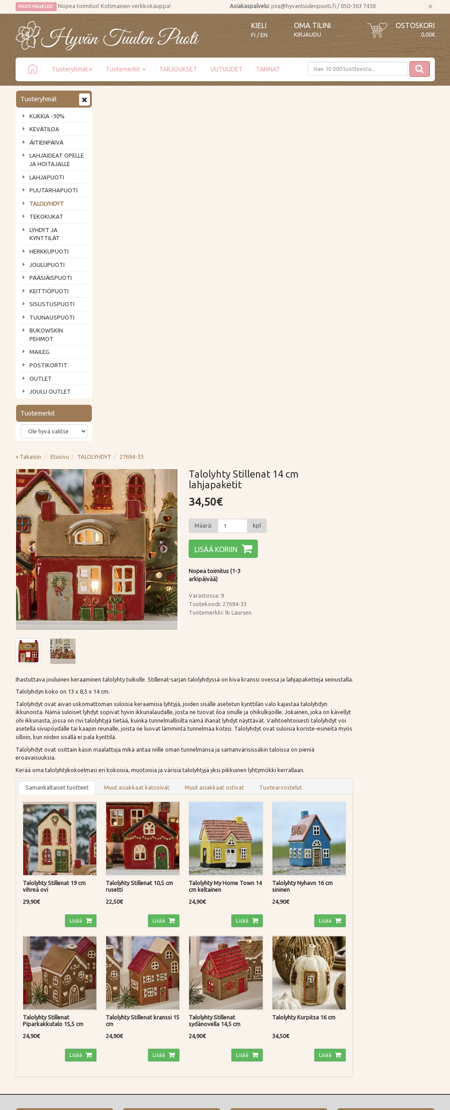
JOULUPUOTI (47, 265)
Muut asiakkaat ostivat (300, 439)
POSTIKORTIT (48, 365)
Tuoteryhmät (72, 69)
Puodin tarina (34, 920)
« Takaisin (114, 98)
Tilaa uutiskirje (45, 865)
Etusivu (145, 98)
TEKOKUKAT (46, 216)
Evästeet (114, 971)
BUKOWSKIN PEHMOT (46, 334)
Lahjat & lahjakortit (41, 984)
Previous (117, 190)
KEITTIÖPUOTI (49, 291)
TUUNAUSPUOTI (51, 317)
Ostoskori (415, 25)
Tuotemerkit (126, 69)
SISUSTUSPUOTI (51, 304)
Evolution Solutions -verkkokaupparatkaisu (382, 1097)
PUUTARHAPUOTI (53, 190)
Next (247, 190)
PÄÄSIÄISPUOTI (50, 277)
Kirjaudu (307, 34)
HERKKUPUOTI (49, 251)
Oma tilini (312, 25)
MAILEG (39, 352)
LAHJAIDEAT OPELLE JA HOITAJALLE (56, 159)
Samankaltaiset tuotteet (142, 439)
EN (264, 35)
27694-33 (217, 98)
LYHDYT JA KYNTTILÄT (44, 234)
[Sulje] (430, 7)
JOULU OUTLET (50, 391)
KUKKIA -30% (47, 116)
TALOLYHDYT (46, 203)
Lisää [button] (161, 571)
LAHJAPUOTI (46, 177)
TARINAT (268, 69)
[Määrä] (315, 167)
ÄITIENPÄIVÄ (46, 142)
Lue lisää (198, 852)
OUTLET (40, 378)
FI (253, 35)
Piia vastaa (31, 946)
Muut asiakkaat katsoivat (222, 439)
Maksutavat (118, 933)
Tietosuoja (117, 958)
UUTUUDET (227, 69)
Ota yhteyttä (33, 933)
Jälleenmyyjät (34, 971)
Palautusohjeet (122, 946)
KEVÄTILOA (44, 129)
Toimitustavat (121, 920)
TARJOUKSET (178, 69)
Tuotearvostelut (366, 439)
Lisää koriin (299, 191)
